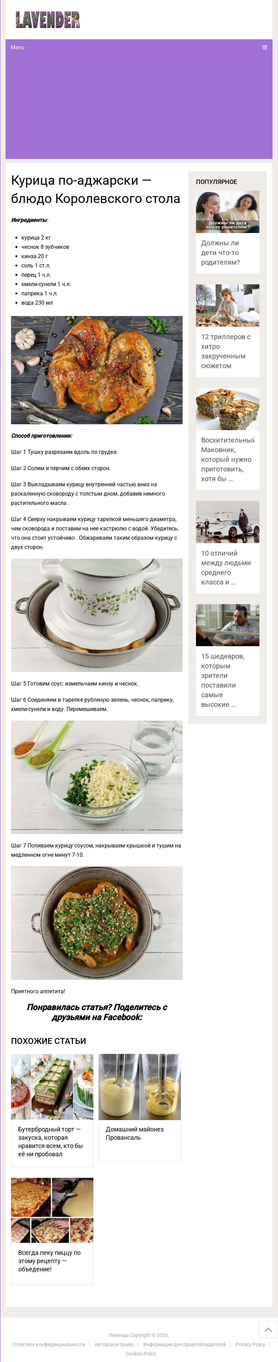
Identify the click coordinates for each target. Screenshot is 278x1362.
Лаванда (119, 1335)
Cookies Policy (141, 1353)
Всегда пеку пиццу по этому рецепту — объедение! (49, 1261)
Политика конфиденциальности (48, 1344)
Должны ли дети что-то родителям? (220, 252)
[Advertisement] (139, 107)
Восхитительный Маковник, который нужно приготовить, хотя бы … (228, 459)
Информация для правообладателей (184, 1344)
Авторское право (114, 1344)
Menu (17, 47)
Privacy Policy (250, 1344)
